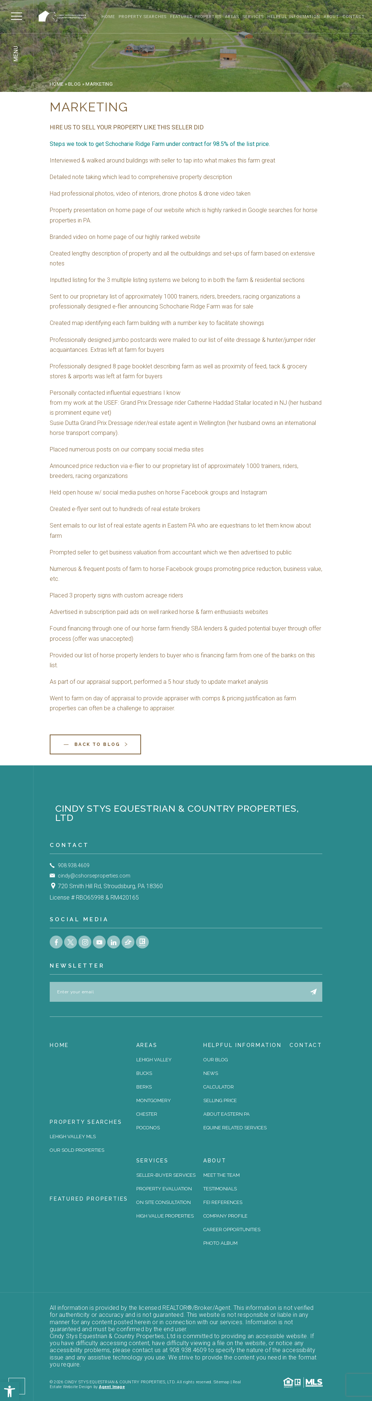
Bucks (144, 1073)
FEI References (222, 1202)
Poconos (148, 1127)
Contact (354, 17)
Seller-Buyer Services (166, 1175)
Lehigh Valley (154, 1059)
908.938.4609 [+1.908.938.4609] (74, 865)
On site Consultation (163, 1202)
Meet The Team (221, 1175)
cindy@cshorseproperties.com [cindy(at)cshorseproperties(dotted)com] (94, 876)
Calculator (218, 1086)
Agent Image (112, 1386)
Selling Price (220, 1100)
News (210, 1073)
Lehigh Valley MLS (73, 1136)
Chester (146, 1114)
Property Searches (142, 17)
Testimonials (220, 1188)
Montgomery (153, 1100)
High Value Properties (165, 1216)
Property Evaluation (164, 1188)
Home (108, 17)
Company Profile (225, 1216)
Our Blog (215, 1059)
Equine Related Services (235, 1127)
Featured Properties (196, 17)
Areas (232, 17)
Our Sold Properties (77, 1150)
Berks (144, 1086)
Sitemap (221, 1382)
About (331, 17)
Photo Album (220, 1243)
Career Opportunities (231, 1229)
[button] (9, 1391)
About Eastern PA (226, 1114)
